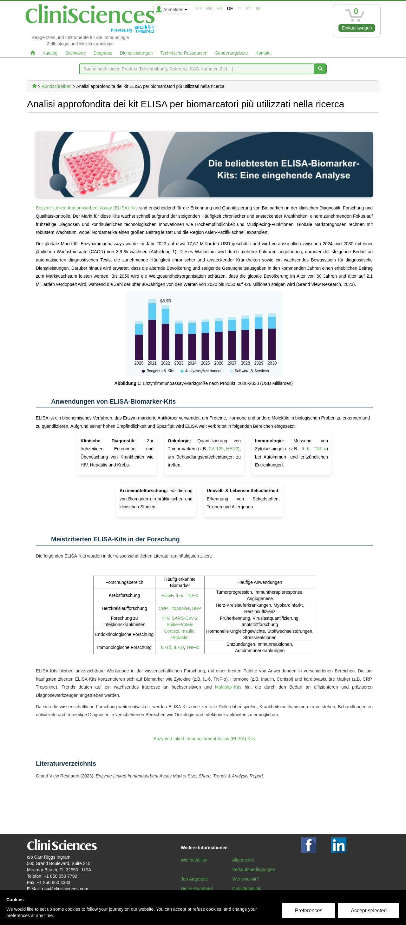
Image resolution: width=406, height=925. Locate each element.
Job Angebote (194, 879)
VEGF (167, 595)
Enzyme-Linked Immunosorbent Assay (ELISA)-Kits (87, 207)
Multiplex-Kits (228, 687)
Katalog (50, 53)
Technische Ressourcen (184, 53)
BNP (196, 608)
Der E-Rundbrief (197, 888)
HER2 (232, 448)
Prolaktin (179, 637)
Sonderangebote (231, 53)
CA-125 (216, 448)
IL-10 (179, 647)
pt (249, 8)
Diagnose (103, 53)
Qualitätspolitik (246, 888)
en (209, 8)
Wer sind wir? (245, 879)
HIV (165, 618)
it (239, 8)
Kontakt (263, 53)
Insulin (188, 631)
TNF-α (320, 448)
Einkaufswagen (357, 27)
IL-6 (305, 448)
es (220, 8)
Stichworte (75, 53)
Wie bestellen (194, 859)
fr (199, 8)
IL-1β (166, 647)
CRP (163, 608)
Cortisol (171, 631)
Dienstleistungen (136, 53)
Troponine (180, 608)
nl (259, 8)
